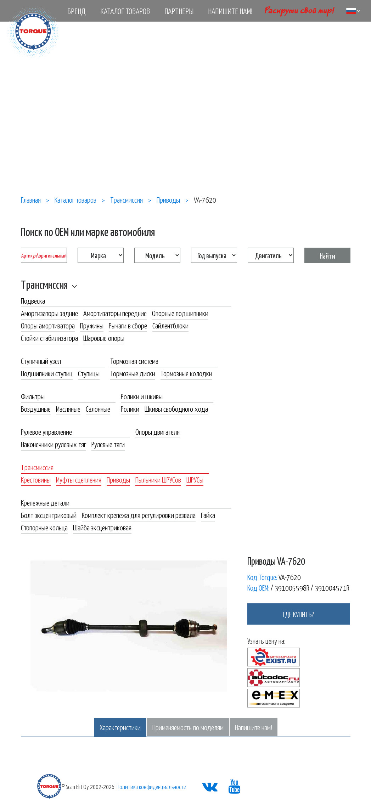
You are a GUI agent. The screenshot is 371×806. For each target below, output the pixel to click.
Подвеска (33, 300)
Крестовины (36, 479)
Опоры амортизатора (48, 325)
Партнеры (178, 11)
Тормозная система (134, 360)
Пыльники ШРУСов (158, 479)
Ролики (130, 408)
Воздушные (36, 408)
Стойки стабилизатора (49, 337)
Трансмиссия (44, 284)
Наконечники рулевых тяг (53, 444)
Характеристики (120, 727)
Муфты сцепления (78, 479)
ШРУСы (194, 479)
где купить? (298, 614)
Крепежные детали (45, 502)
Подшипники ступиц (47, 373)
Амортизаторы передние (115, 312)
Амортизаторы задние (49, 312)
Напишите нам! (230, 11)
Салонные (98, 408)
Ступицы (89, 373)
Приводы (118, 479)
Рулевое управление (46, 431)
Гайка (208, 514)
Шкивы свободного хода (176, 408)
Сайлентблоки (170, 325)
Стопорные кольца (44, 527)
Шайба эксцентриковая (102, 527)
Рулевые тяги (108, 444)
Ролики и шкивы (142, 396)
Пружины (91, 325)
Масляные (68, 408)
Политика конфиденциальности (151, 786)
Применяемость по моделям (188, 727)
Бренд (76, 11)
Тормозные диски (132, 373)
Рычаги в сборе (128, 325)
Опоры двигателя (157, 431)
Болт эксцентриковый (49, 514)
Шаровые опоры (103, 337)
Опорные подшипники (180, 312)
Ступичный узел (41, 360)
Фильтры (33, 396)
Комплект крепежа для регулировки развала (139, 514)
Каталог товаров (125, 11)
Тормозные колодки (186, 373)
